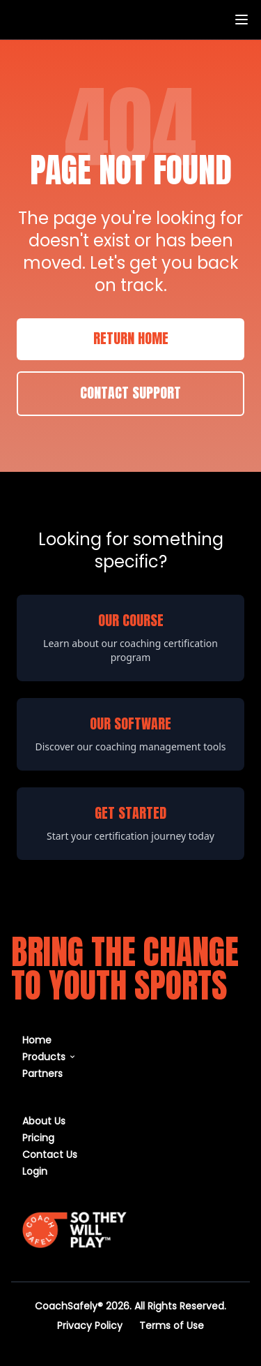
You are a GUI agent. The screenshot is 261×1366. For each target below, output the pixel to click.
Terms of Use (171, 1325)
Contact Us (49, 1154)
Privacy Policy (89, 1325)
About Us (43, 1120)
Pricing (38, 1137)
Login (34, 1171)
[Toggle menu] (241, 20)
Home (37, 1039)
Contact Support (130, 393)
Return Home (130, 339)
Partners (42, 1073)
